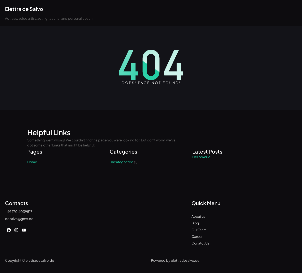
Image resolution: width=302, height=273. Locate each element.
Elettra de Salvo (24, 9)
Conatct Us (200, 243)
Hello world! (202, 157)
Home (32, 162)
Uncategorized (121, 162)
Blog (195, 223)
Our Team (199, 230)
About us (198, 216)
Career (196, 236)
